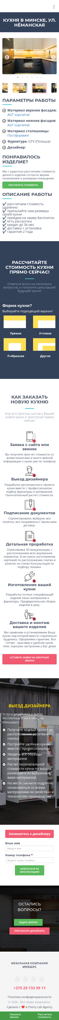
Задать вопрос (28, 922)
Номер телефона (19, 855)
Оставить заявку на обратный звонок (29, 659)
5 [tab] (36, 77)
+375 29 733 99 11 (29, 987)
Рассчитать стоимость (22, 184)
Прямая (15, 325)
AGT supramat (18, 114)
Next (52, 56)
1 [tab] (17, 77)
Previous (6, 56)
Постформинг (18, 135)
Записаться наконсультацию (29, 870)
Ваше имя (12, 843)
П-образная (15, 348)
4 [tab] (32, 77)
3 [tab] (27, 77)
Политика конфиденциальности (29, 997)
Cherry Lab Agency (40, 1007)
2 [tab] (22, 77)
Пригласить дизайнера (29, 930)
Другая (44, 348)
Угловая (44, 325)
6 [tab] (41, 77)
